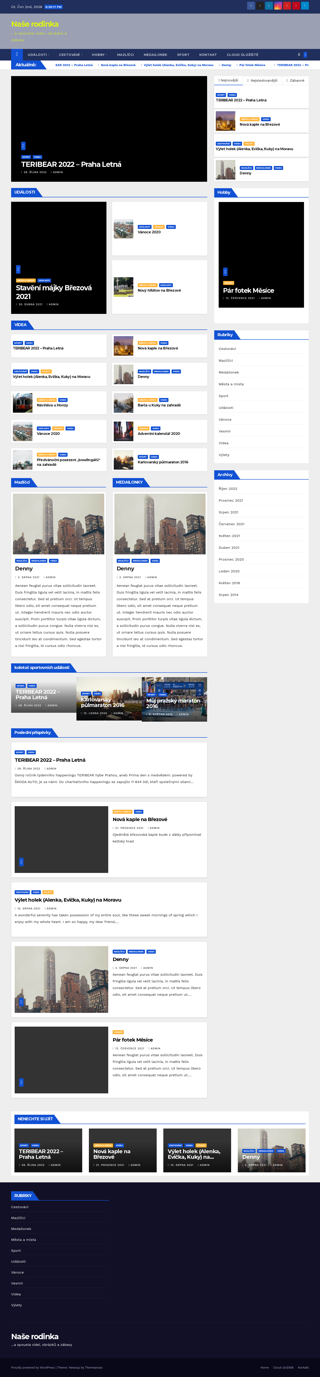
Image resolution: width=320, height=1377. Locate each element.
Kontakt (208, 55)
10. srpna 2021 (29, 908)
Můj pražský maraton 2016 (173, 703)
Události (38, 55)
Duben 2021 (229, 547)
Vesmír (118, 1032)
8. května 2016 (161, 714)
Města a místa (249, 119)
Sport (183, 55)
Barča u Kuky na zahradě (159, 405)
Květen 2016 (229, 583)
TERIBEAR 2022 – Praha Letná (71, 164)
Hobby (99, 55)
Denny (245, 173)
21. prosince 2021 (130, 828)
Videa (37, 157)
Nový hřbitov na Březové (159, 290)
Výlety (249, 143)
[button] (299, 54)
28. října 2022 (36, 172)
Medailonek (155, 55)
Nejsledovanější (262, 80)
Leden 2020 (229, 571)
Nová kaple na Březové (260, 124)
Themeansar (93, 1367)
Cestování (70, 55)
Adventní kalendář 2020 (159, 434)
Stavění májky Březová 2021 (54, 292)
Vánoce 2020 (149, 232)
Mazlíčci (125, 55)
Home (264, 1367)
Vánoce (159, 227)
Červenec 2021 (231, 524)
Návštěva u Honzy (52, 405)
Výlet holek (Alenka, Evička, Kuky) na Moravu (254, 149)
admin (57, 172)
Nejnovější (228, 80)
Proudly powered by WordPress (33, 1367)
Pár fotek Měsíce (133, 1040)
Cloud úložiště (242, 55)
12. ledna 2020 (96, 713)
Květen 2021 (229, 536)
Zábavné (295, 80)
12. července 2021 (130, 1048)
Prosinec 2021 (231, 500)
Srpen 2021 (228, 512)
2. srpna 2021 (29, 577)
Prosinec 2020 (231, 559)
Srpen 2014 (228, 595)
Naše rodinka (35, 24)
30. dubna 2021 (31, 304)
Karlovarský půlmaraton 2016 (163, 462)
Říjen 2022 (228, 489)
